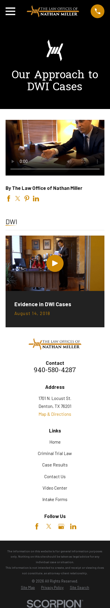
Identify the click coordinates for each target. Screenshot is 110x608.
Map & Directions (54, 414)
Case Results (55, 464)
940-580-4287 (55, 370)
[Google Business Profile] (61, 526)
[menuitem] (28, 587)
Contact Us (55, 476)
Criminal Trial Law (55, 453)
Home (55, 441)
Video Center (55, 488)
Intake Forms (54, 499)
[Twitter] (49, 526)
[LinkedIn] (73, 526)
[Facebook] (37, 526)
